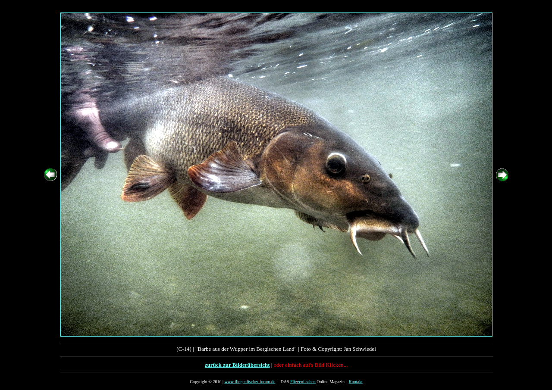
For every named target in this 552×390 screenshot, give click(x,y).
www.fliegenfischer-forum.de (249, 381)
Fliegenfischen (303, 381)
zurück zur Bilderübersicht (237, 365)
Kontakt (356, 381)
